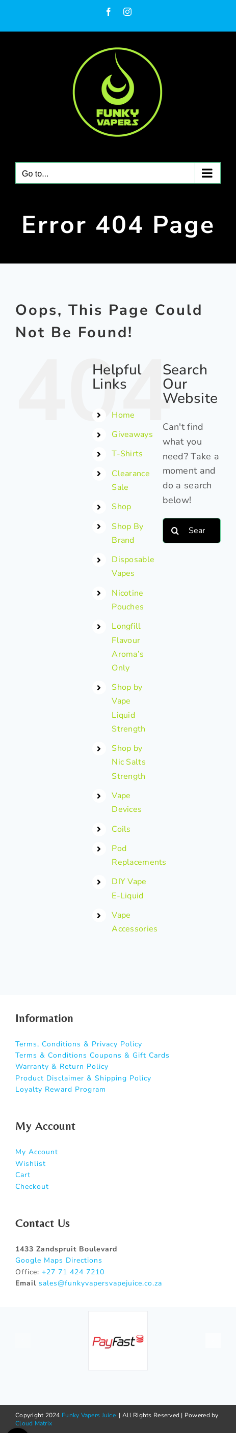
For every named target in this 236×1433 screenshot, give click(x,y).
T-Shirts (127, 453)
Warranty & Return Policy (62, 1066)
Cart (23, 1175)
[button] (23, 1340)
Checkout (32, 1186)
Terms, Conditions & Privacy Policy (78, 1044)
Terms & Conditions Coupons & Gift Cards (92, 1055)
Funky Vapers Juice (89, 1415)
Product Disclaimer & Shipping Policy (83, 1078)
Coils (121, 829)
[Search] (175, 530)
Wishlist (30, 1163)
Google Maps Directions (58, 1260)
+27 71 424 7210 (73, 1272)
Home (123, 415)
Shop (121, 506)
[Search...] (192, 530)
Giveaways (132, 434)
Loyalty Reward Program (60, 1089)
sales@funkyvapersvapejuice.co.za (100, 1283)
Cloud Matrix (33, 1423)
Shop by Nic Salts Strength (128, 762)
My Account (36, 1152)
